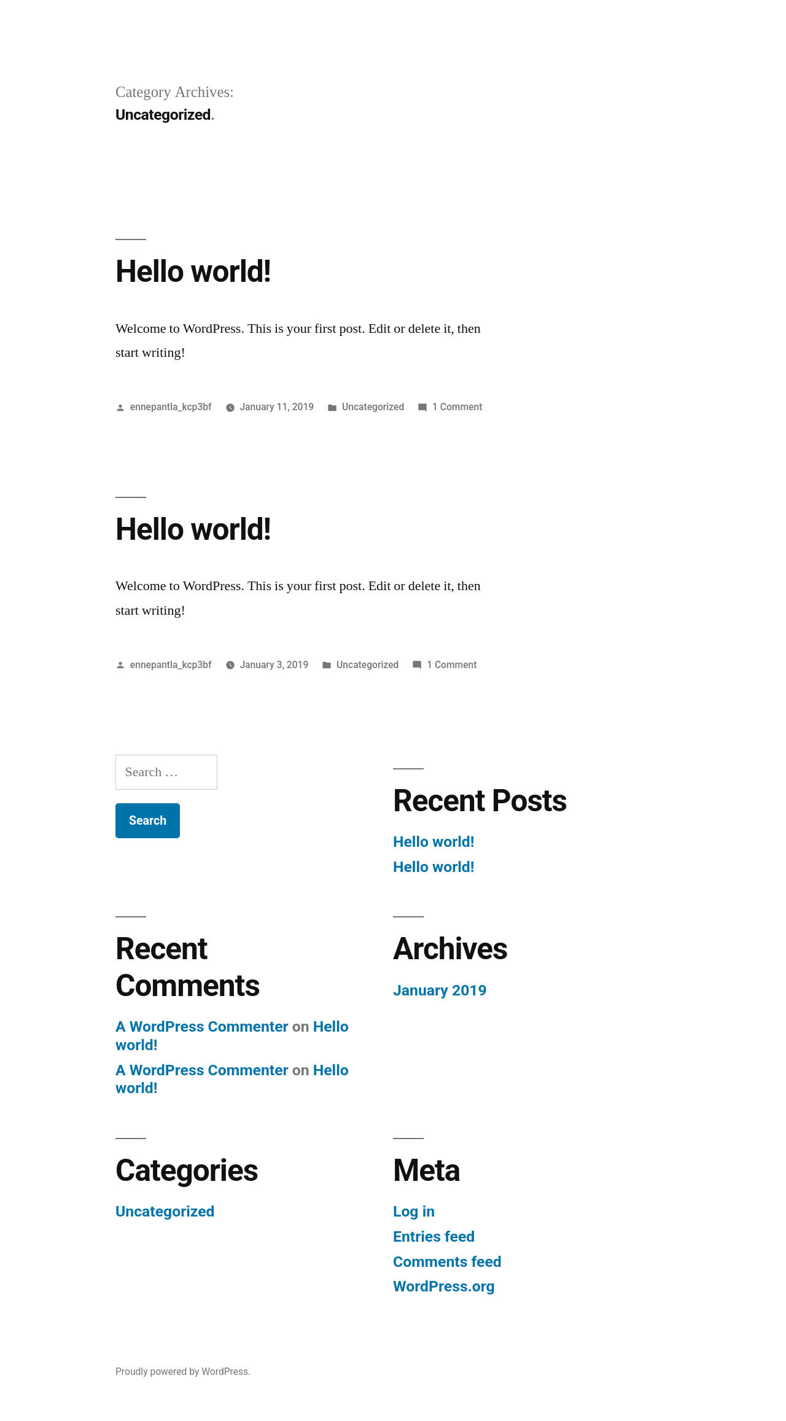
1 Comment (457, 407)
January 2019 (440, 990)
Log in (414, 1211)
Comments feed (447, 1262)
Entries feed (434, 1236)
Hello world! (193, 271)
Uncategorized (373, 407)
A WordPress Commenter (202, 1026)
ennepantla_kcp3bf (171, 407)
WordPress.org (444, 1286)
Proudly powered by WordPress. (183, 1371)
